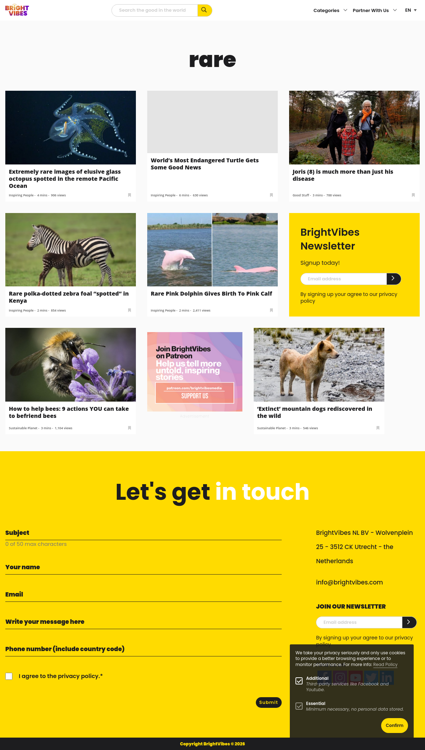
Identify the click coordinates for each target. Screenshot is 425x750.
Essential (315, 703)
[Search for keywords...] (205, 10)
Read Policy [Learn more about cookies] (385, 664)
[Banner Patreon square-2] (194, 371)
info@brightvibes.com (349, 582)
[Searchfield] (154, 10)
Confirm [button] (394, 725)
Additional (317, 678)
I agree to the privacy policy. (59, 676)
